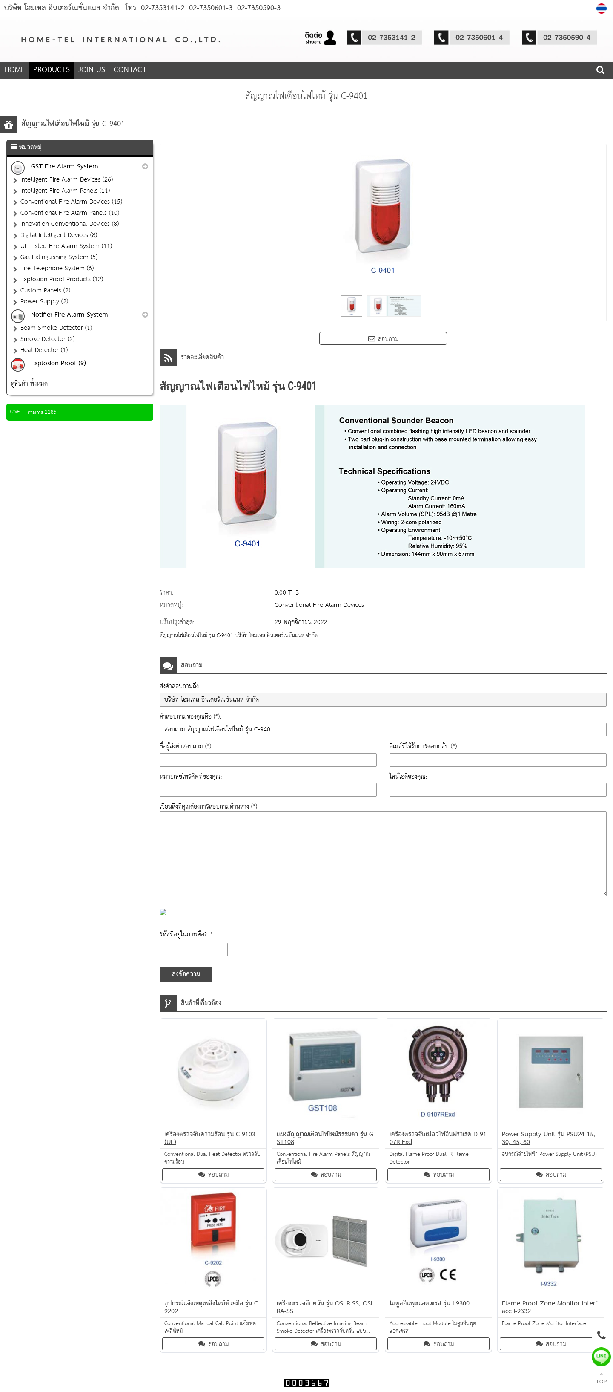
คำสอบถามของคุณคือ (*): (190, 716)
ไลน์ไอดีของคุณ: (408, 777)
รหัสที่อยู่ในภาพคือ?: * (186, 934)
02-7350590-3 (258, 8)
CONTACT (130, 70)
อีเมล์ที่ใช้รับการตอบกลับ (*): (424, 746)
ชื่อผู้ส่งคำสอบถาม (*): (186, 746)
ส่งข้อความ (186, 974)
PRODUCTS (51, 70)
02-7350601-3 (209, 8)
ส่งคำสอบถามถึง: (180, 686)
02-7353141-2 (162, 8)
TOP (601, 1379)
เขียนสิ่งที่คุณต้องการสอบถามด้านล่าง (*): (209, 806)
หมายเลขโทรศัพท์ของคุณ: (191, 777)
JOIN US (91, 70)
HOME (14, 70)
